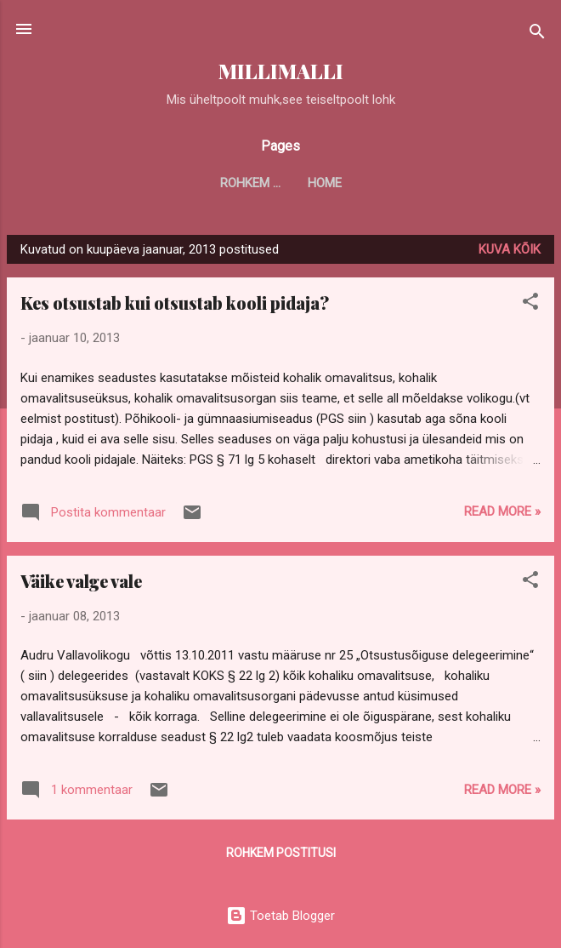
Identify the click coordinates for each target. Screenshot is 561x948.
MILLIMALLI (280, 71)
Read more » (502, 511)
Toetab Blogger (280, 915)
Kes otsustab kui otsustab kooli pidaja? (174, 302)
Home (281, 183)
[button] (530, 304)
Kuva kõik (510, 249)
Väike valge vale (81, 580)
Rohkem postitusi (281, 852)
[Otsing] (537, 34)
